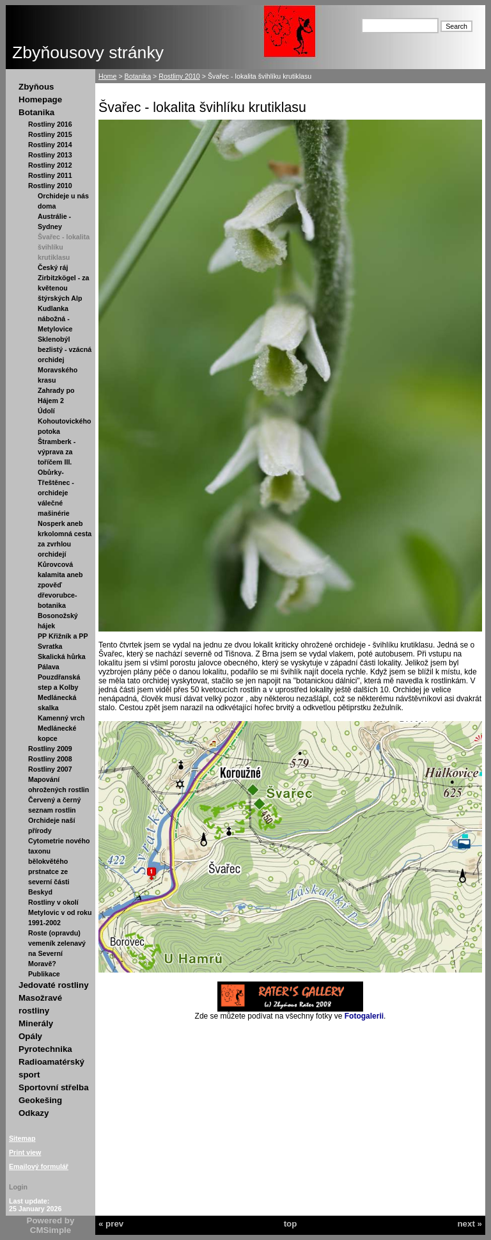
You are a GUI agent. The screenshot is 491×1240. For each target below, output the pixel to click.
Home (107, 76)
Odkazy (34, 1113)
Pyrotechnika (45, 1049)
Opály (30, 1036)
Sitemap (22, 1138)
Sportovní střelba (54, 1087)
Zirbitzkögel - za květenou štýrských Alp (64, 288)
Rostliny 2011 (50, 175)
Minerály (36, 1023)
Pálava (48, 667)
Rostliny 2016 (50, 124)
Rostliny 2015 (50, 134)
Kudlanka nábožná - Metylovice (55, 319)
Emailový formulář (38, 1166)
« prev (110, 1223)
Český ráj (53, 267)
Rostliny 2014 (50, 144)
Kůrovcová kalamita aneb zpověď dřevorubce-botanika (60, 584)
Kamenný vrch (61, 718)
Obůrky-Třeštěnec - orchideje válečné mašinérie (56, 492)
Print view (25, 1152)
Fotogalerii (364, 1016)
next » (469, 1223)
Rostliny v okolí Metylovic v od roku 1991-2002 (59, 912)
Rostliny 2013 (50, 155)
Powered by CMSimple (51, 1225)
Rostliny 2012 (50, 165)
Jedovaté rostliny (54, 985)
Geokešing (40, 1100)
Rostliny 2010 (50, 185)
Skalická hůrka (62, 656)
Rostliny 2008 (50, 759)
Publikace (44, 974)
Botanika (36, 112)
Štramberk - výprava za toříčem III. (56, 452)
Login (18, 1187)
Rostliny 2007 (50, 769)
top (290, 1223)
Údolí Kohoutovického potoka (64, 421)
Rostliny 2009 (50, 748)
